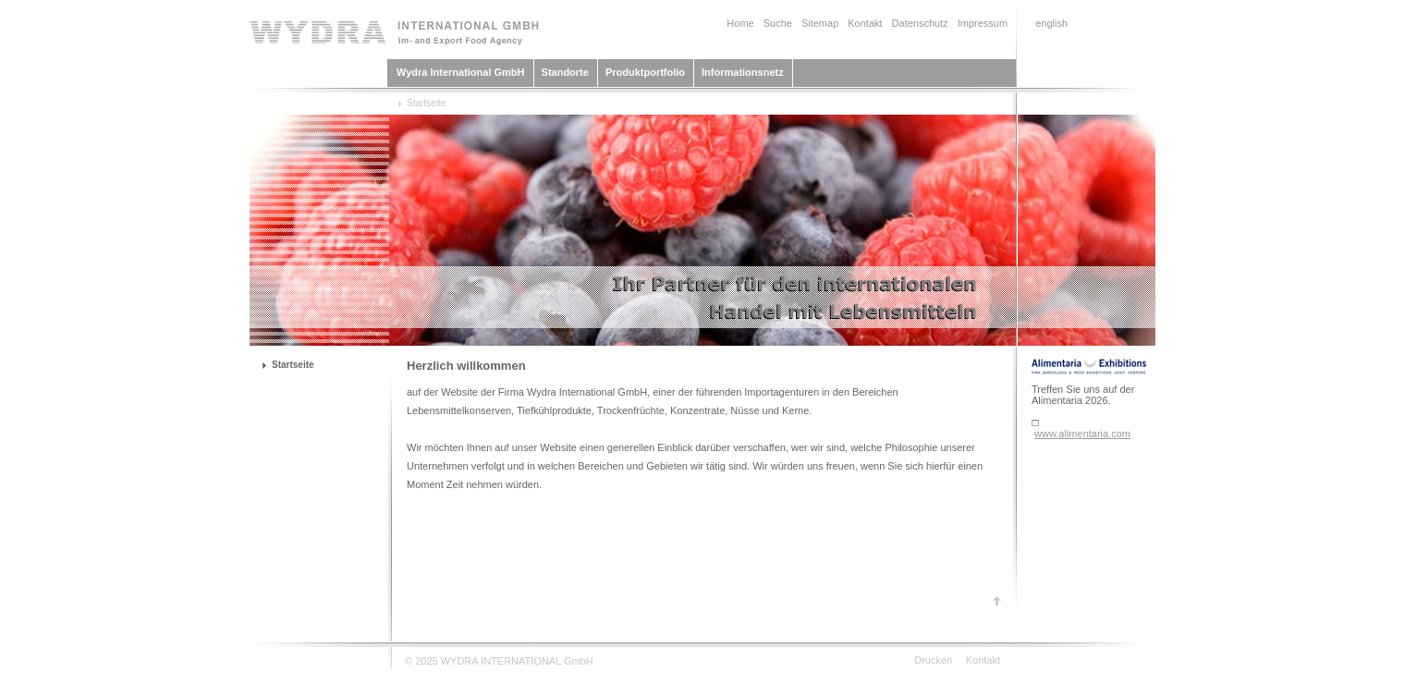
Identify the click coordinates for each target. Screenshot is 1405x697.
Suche (778, 23)
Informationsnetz (743, 72)
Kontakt (865, 23)
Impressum (983, 23)
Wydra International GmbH (461, 72)
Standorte (565, 72)
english (1051, 23)
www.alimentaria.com (1082, 433)
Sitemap (819, 23)
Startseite (426, 103)
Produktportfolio (645, 72)
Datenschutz (920, 23)
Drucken (933, 660)
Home (740, 23)
